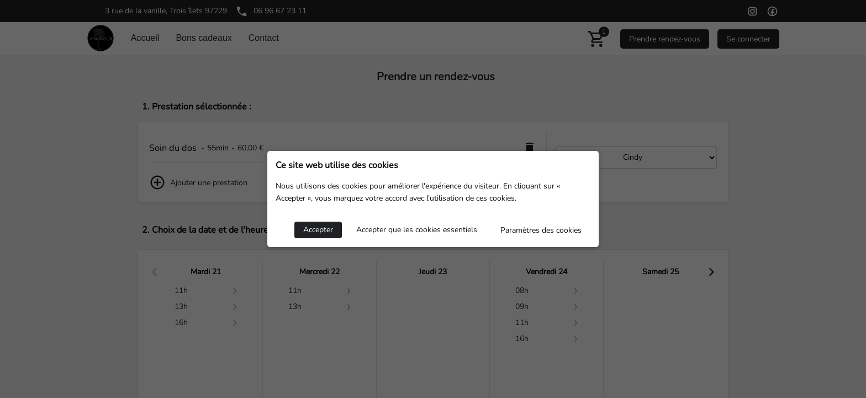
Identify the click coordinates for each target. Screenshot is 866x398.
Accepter (318, 229)
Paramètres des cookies (541, 230)
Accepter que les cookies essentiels (416, 229)
